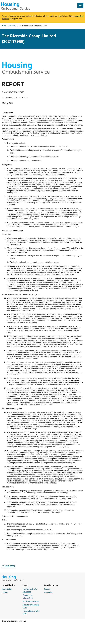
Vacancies (48, 592)
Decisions (12, 26)
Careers (47, 589)
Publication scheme (30, 601)
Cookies (5, 592)
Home (4, 26)
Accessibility (7, 589)
